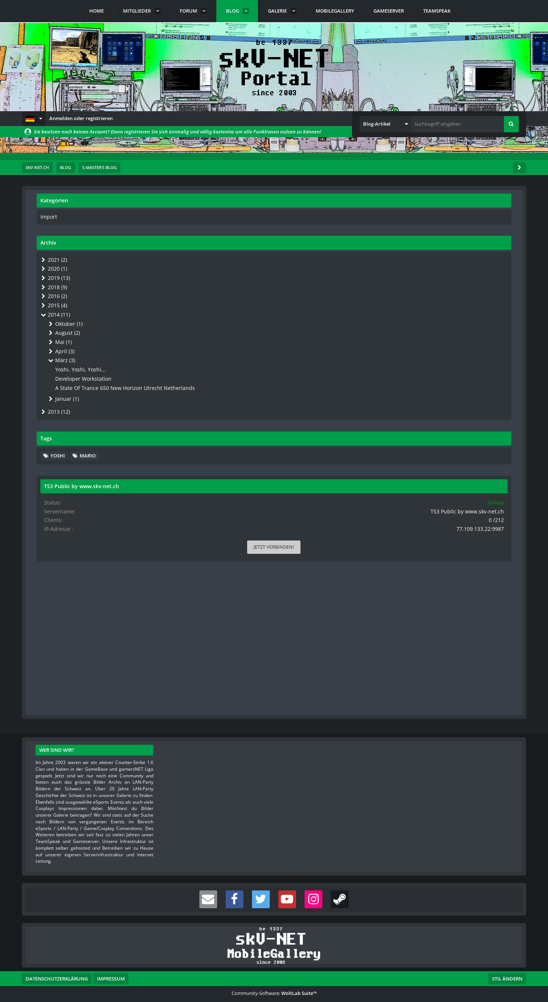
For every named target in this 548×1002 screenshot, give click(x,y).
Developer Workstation (455, 370)
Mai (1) (433, 336)
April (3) (434, 344)
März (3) (434, 353)
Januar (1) (436, 397)
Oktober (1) (438, 319)
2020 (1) (427, 267)
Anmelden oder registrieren (81, 118)
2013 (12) (428, 409)
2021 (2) (427, 258)
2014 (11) (428, 310)
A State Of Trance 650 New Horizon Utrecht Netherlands (468, 383)
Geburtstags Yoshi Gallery (105, 572)
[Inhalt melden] (368, 656)
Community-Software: (274, 983)
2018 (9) (427, 284)
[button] (34, 118)
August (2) (437, 327)
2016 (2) (427, 293)
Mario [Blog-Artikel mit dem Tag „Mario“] (462, 452)
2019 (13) (428, 276)
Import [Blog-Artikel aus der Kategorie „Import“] (423, 216)
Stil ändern (507, 969)
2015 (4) (427, 301)
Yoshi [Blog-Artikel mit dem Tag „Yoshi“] (432, 452)
